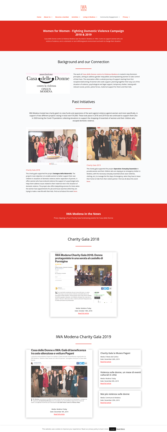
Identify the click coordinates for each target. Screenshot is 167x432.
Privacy (125, 17)
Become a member (62, 17)
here (75, 191)
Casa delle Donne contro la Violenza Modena (100, 74)
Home (39, 17)
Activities (75, 17)
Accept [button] (112, 429)
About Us (47, 17)
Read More (120, 429)
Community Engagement (109, 17)
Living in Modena (89, 17)
